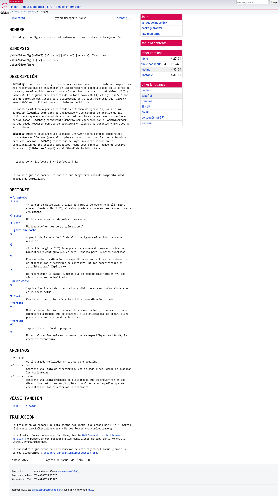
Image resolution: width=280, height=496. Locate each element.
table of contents (154, 43)
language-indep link (154, 22)
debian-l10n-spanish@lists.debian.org (70, 452)
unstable (147, 75)
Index (14, 7)
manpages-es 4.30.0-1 (67, 471)
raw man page (150, 33)
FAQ (49, 7)
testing (15, 11)
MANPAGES (16, 1)
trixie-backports (151, 64)
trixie (144, 58)
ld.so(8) (30, 405)
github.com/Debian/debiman (46, 490)
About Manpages (32, 7)
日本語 (145, 106)
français (146, 101)
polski (145, 112)
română (146, 123)
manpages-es (28, 11)
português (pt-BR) (153, 117)
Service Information (68, 7)
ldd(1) (17, 405)
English (146, 90)
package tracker (151, 28)
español (146, 95)
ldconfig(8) (18, 17)
